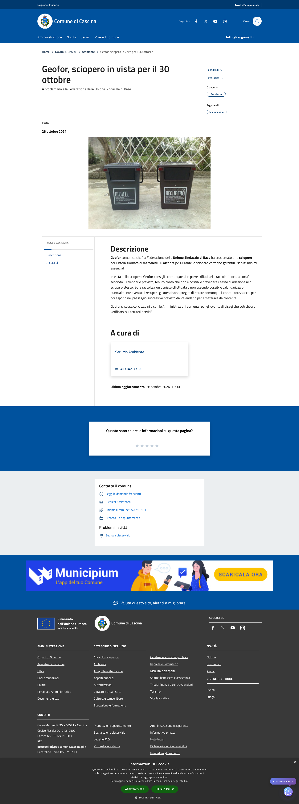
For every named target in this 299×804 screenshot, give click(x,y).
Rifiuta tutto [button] (165, 788)
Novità (59, 51)
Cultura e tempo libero (108, 698)
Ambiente (88, 51)
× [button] (294, 762)
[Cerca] (257, 21)
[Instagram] (223, 21)
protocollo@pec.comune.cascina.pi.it (61, 746)
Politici (41, 684)
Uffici (40, 671)
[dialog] (149, 781)
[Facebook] (194, 21)
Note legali (157, 739)
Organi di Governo (49, 657)
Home (46, 51)
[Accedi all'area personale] (247, 5)
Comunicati (214, 664)
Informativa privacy (162, 732)
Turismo (155, 691)
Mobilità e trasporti (162, 671)
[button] (149, 797)
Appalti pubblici (104, 678)
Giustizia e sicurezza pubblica (169, 657)
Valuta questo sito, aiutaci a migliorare (149, 603)
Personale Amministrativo (54, 691)
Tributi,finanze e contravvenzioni (171, 684)
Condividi (216, 70)
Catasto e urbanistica (107, 691)
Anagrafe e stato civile (108, 671)
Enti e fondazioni (48, 678)
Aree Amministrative (50, 664)
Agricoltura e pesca (106, 657)
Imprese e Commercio (164, 664)
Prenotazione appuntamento (112, 725)
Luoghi (211, 696)
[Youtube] (213, 21)
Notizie (211, 657)
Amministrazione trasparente (169, 725)
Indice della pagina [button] (57, 242)
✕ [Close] (293, 781)
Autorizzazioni (103, 684)
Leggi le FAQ (102, 739)
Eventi (211, 690)
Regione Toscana (48, 5)
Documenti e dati (48, 698)
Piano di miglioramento (165, 753)
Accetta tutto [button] (134, 789)
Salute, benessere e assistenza (170, 677)
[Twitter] (204, 21)
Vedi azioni (216, 78)
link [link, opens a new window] (186, 781)
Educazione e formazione (110, 705)
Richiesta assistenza (107, 746)
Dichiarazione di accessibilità (168, 746)
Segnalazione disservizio (109, 732)
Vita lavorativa (159, 698)
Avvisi (72, 51)
